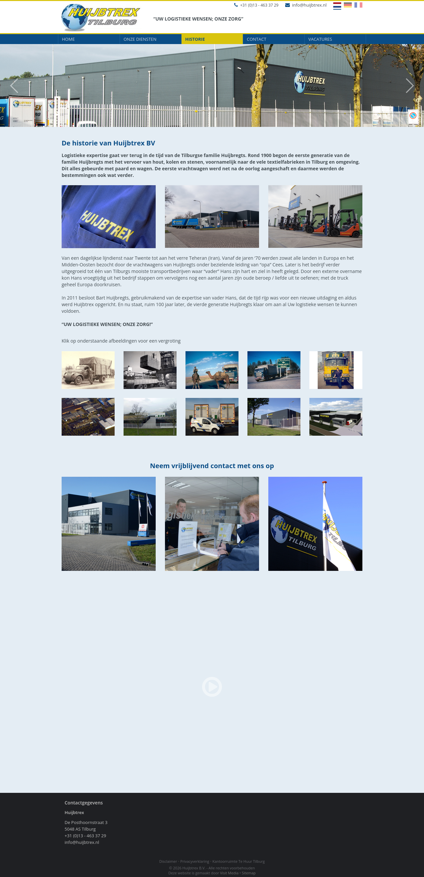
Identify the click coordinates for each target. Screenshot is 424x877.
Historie (195, 39)
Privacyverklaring (194, 861)
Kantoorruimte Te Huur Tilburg (238, 861)
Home (68, 39)
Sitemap (249, 872)
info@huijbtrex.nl (306, 5)
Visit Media (229, 872)
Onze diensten (140, 39)
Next (413, 85)
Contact (256, 39)
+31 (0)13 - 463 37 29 (256, 5)
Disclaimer (168, 861)
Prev (10, 85)
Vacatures (320, 39)
